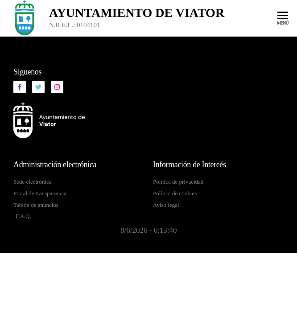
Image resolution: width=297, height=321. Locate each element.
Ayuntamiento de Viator (136, 13)
